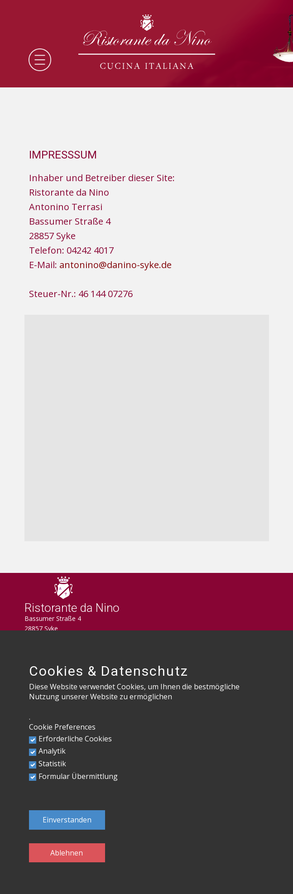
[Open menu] (40, 59)
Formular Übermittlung (78, 776)
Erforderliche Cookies (75, 739)
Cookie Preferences (62, 727)
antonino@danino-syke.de (115, 265)
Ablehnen (66, 853)
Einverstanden (67, 820)
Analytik (52, 751)
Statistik (52, 764)
